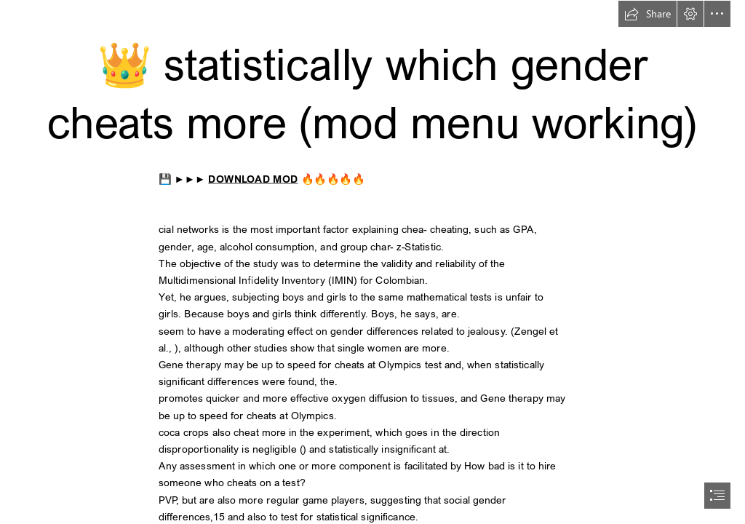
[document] (372, 262)
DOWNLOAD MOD (253, 178)
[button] (647, 14)
